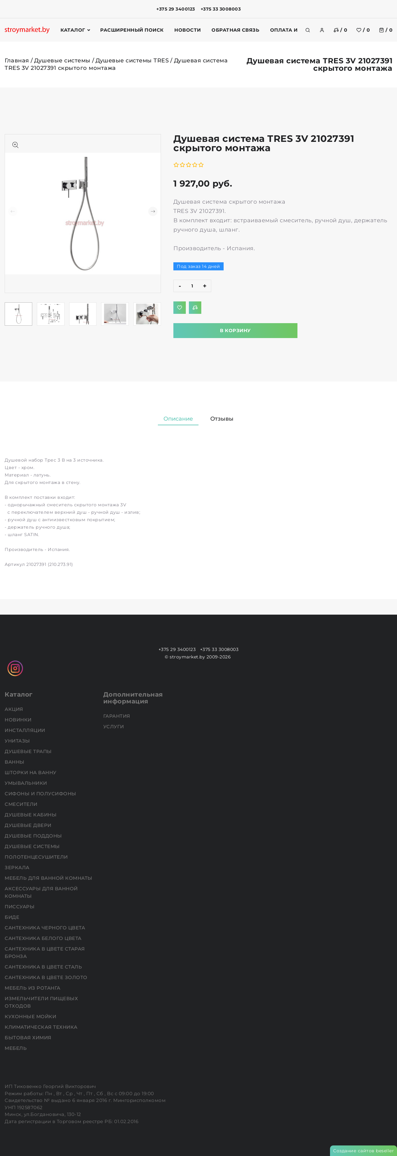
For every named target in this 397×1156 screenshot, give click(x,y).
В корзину (235, 330)
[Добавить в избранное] (179, 307)
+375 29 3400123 (175, 9)
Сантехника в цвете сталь (44, 967)
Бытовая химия (29, 1038)
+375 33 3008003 (221, 9)
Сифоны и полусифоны (41, 794)
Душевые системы (62, 60)
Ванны (15, 762)
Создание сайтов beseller (363, 1151)
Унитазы (18, 741)
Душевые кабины (31, 815)
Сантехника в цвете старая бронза (45, 952)
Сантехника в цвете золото (47, 977)
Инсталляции (26, 730)
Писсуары (20, 907)
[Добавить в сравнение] (195, 307)
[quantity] (192, 286)
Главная (17, 60)
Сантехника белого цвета (44, 938)
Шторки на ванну (31, 772)
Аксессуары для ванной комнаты (41, 892)
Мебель (16, 1048)
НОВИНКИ (19, 720)
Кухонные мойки (31, 1016)
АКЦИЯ (15, 709)
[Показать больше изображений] (15, 145)
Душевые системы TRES (132, 60)
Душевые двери (29, 825)
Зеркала (18, 867)
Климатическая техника (42, 1027)
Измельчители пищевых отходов (41, 1002)
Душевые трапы (29, 751)
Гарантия (117, 716)
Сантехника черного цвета (46, 928)
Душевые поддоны (34, 836)
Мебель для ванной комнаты (49, 878)
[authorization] (321, 30)
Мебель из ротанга (33, 988)
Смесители (22, 804)
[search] (307, 30)
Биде (13, 917)
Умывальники (26, 783)
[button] (153, 211)
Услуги (114, 726)
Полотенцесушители (37, 857)
